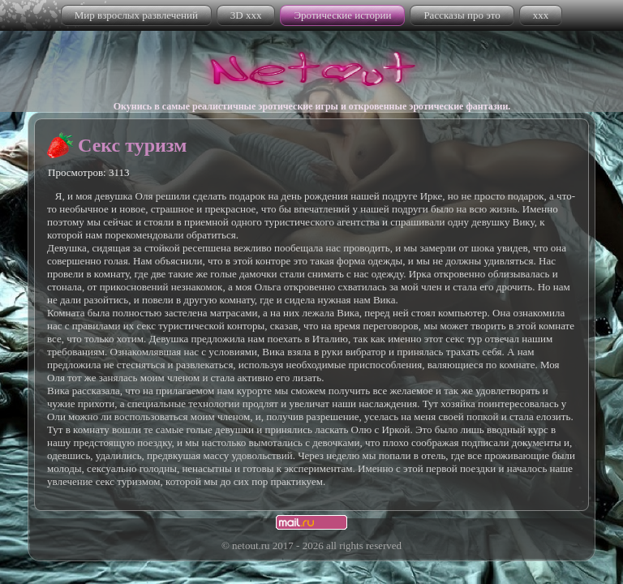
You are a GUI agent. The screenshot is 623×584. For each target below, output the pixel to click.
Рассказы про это (461, 15)
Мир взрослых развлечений (136, 15)
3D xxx (246, 15)
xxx (541, 15)
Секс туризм (132, 145)
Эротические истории (342, 15)
